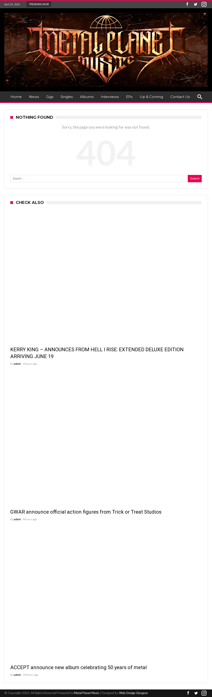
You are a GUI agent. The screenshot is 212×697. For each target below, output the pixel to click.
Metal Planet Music (86, 693)
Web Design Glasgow (133, 693)
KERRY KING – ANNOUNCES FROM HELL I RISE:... (85, 4)
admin (17, 363)
